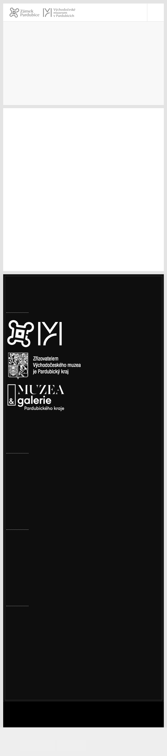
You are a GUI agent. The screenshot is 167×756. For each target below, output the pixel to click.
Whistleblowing (32, 698)
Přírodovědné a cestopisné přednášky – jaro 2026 (62, 539)
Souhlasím (55, 745)
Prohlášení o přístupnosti (43, 681)
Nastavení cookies (27, 433)
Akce (68, 73)
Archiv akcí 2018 (129, 73)
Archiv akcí (92, 73)
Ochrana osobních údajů (42, 689)
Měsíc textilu (21, 578)
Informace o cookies (120, 745)
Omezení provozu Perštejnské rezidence (52, 462)
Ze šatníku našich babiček (35, 558)
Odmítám (83, 745)
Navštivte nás (40, 73)
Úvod (12, 73)
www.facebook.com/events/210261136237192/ (76, 256)
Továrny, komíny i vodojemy (38, 474)
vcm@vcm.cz (29, 665)
